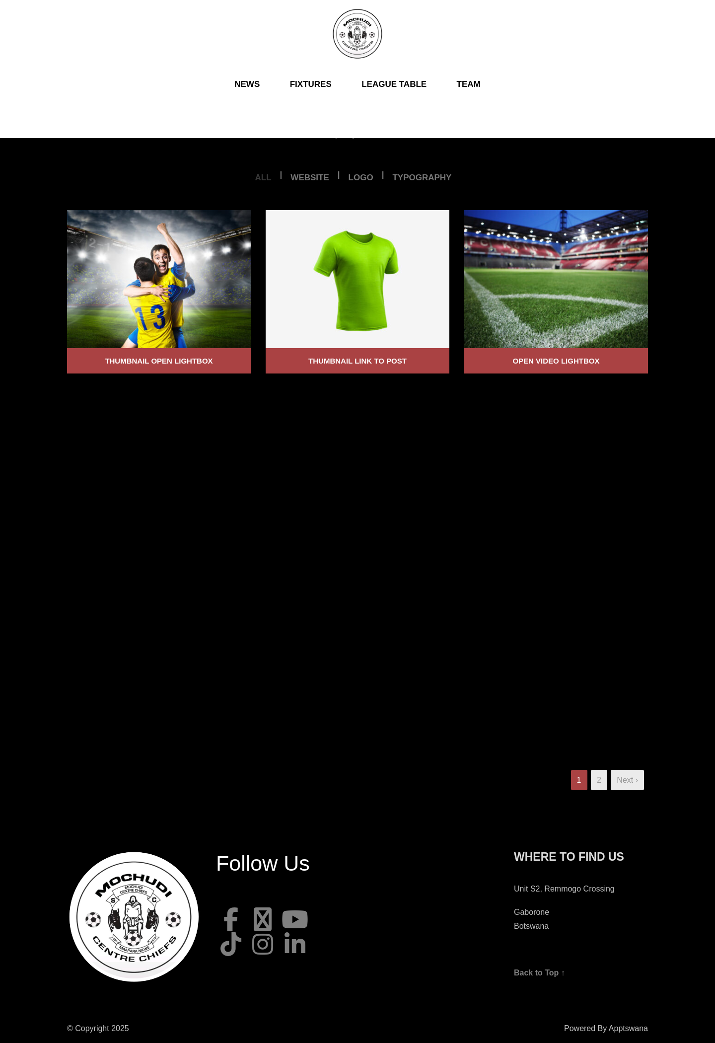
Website (309, 177)
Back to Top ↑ (539, 972)
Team (469, 84)
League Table (394, 84)
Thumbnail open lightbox (159, 361)
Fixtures (311, 84)
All (263, 177)
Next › (627, 780)
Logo (361, 177)
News (247, 84)
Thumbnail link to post (357, 361)
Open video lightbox (555, 361)
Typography (421, 177)
